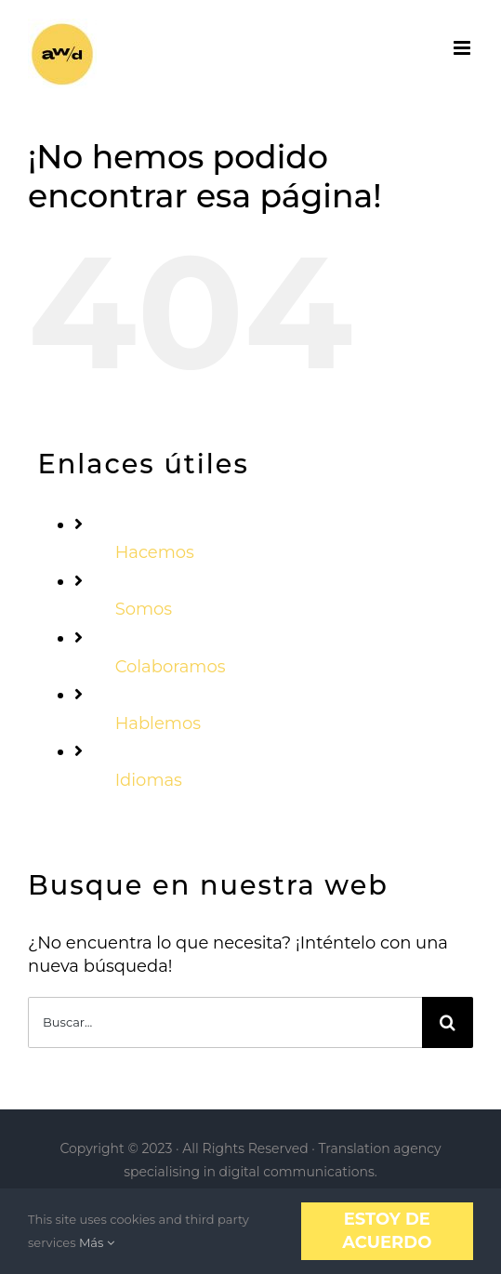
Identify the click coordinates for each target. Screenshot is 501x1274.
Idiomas (148, 780)
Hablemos (158, 723)
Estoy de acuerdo (386, 1231)
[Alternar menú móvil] (463, 48)
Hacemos (154, 552)
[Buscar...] (225, 1022)
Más (96, 1242)
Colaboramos (170, 667)
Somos (144, 609)
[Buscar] (447, 1022)
